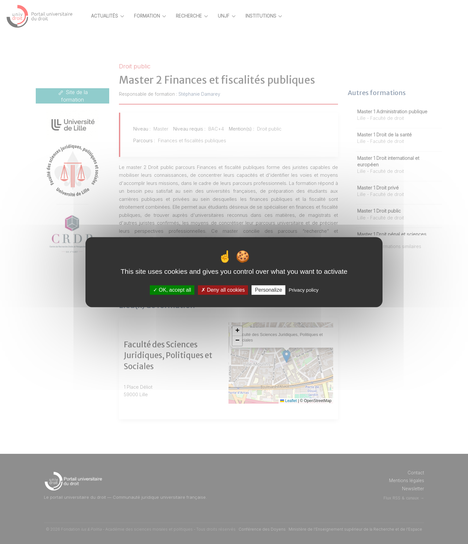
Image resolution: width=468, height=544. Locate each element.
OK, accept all (172, 290)
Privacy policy (303, 290)
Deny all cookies (223, 290)
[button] (249, 331)
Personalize (268, 290)
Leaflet (294, 400)
